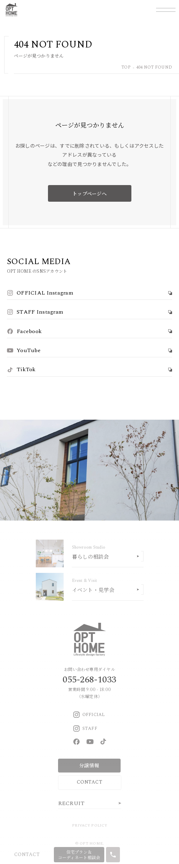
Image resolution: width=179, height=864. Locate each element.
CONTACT (89, 782)
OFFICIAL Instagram (40, 293)
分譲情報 (89, 765)
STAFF (85, 728)
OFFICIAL (89, 714)
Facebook (24, 331)
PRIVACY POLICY (89, 825)
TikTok (21, 369)
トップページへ (89, 193)
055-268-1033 (89, 679)
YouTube (24, 350)
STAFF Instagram (35, 312)
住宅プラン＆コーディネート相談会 (79, 854)
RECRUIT (71, 803)
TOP (126, 68)
